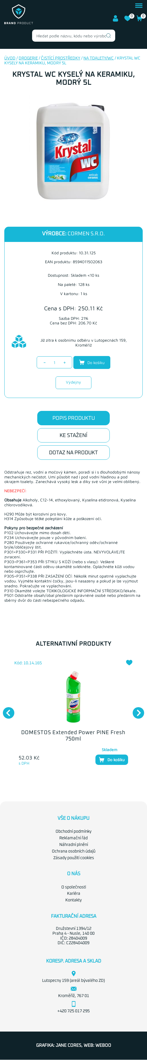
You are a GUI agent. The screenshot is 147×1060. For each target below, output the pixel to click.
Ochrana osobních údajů (73, 851)
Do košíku (92, 362)
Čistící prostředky (60, 58)
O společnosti (73, 887)
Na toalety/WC (98, 58)
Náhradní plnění (73, 845)
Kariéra (73, 894)
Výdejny (73, 382)
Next (135, 710)
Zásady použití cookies (73, 858)
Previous (6, 710)
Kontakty (73, 900)
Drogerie (28, 58)
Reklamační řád (73, 838)
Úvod (9, 58)
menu (138, 5)
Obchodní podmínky (73, 832)
